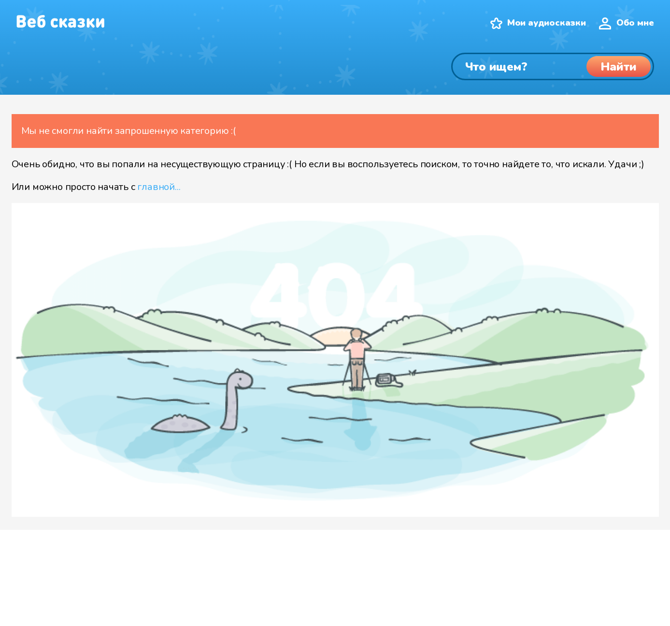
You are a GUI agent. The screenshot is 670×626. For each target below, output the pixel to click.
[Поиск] (553, 66)
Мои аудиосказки (546, 23)
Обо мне (635, 23)
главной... (158, 186)
